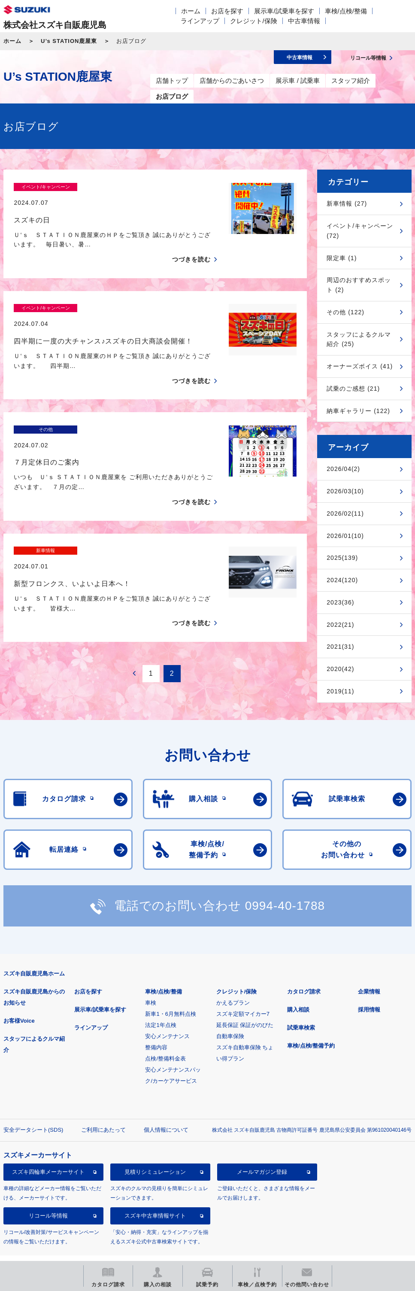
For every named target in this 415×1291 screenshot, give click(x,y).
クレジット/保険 (253, 21)
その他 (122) (345, 312)
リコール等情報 (48, 1198)
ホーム (190, 11)
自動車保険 (230, 1018)
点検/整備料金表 (165, 1041)
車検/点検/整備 (346, 11)
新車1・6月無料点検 (170, 996)
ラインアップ (200, 21)
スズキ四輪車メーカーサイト (48, 1154)
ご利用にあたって (103, 1112)
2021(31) (340, 646)
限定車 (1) (342, 258)
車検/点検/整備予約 (311, 1028)
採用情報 (369, 992)
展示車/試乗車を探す (284, 11)
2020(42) (340, 668)
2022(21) (340, 624)
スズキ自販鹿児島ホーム (34, 956)
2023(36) (340, 602)
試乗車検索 (301, 1010)
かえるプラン (233, 985)
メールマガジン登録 (262, 1154)
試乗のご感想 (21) (353, 388)
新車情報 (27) (347, 203)
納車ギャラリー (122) (358, 410)
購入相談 (298, 992)
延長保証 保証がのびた (245, 1007)
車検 (150, 985)
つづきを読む (191, 244)
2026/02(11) (345, 513)
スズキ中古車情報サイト (155, 1198)
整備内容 (156, 1030)
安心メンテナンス (167, 1018)
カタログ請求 (304, 974)
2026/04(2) (343, 468)
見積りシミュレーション (155, 1154)
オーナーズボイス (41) (360, 366)
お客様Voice (19, 1003)
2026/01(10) (345, 535)
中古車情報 (304, 21)
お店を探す (227, 11)
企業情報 (369, 974)
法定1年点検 (160, 1007)
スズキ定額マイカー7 (243, 996)
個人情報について (166, 1112)
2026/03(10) (345, 491)
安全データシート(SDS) (33, 1112)
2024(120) (342, 580)
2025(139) (342, 557)
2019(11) (340, 691)
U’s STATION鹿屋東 (69, 41)
